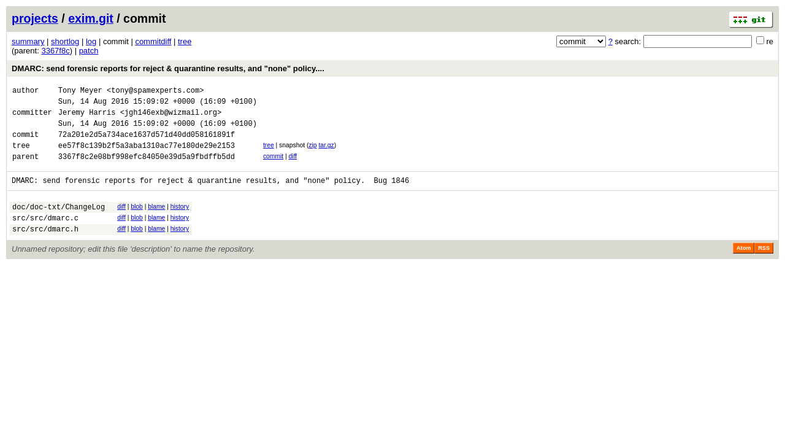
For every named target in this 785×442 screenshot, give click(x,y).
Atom (744, 268)
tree (184, 41)
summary (28, 41)
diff (293, 167)
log (91, 41)
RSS (764, 268)
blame (156, 221)
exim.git (90, 18)
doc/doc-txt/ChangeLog (58, 223)
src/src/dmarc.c (45, 236)
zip (312, 154)
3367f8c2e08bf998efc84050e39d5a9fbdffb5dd (146, 169)
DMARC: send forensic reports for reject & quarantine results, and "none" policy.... (168, 68)
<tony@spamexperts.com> (155, 92)
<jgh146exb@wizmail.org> (171, 117)
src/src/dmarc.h (45, 249)
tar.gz (326, 154)
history (179, 221)
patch (89, 50)
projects (35, 18)
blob (137, 221)
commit (273, 167)
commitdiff (153, 41)
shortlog (65, 41)
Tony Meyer (80, 92)
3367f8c (55, 50)
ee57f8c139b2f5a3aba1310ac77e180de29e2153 (146, 156)
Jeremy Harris (87, 117)
